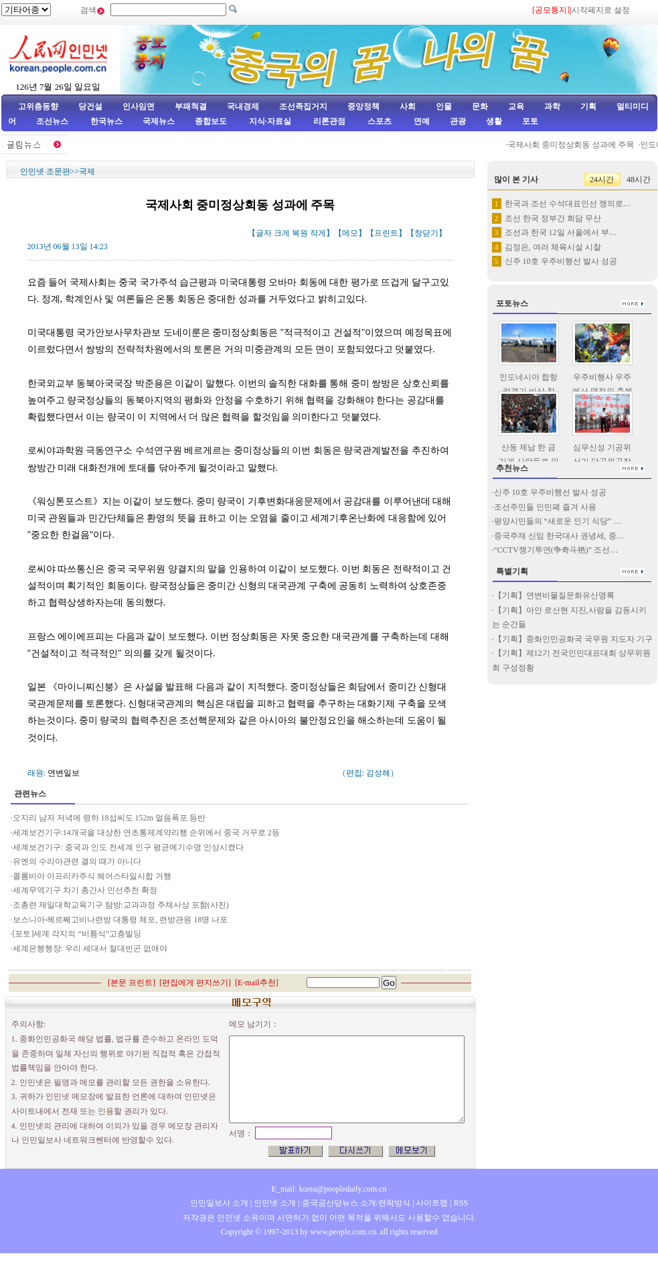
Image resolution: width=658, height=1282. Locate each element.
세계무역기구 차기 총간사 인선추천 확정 (85, 890)
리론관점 (329, 121)
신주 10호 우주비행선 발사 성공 (561, 261)
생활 (494, 121)
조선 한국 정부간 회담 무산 (553, 218)
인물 (444, 106)
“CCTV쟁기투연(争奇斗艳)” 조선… (556, 550)
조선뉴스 (53, 121)
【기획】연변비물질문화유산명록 (554, 595)
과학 (552, 106)
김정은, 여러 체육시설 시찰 (553, 247)
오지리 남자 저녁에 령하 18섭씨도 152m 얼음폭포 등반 (109, 818)
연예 (421, 121)
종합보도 (211, 121)
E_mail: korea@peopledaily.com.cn (329, 1189)
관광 (458, 121)
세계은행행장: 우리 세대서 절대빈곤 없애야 (90, 948)
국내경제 (243, 106)
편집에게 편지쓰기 (195, 982)
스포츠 (378, 121)
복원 (300, 233)
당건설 (90, 106)
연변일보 (64, 773)
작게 (318, 233)
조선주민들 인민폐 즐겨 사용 (545, 507)
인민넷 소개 (274, 1203)
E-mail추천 (257, 982)
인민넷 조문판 (45, 171)
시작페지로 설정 (601, 10)
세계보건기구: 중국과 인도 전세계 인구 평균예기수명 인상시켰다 (128, 847)
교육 (516, 106)
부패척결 (191, 106)
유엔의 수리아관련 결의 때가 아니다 (77, 861)
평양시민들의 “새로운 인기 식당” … (558, 521)
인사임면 (138, 106)
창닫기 (426, 233)
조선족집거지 (303, 106)
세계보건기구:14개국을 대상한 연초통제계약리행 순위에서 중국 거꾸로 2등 (146, 832)
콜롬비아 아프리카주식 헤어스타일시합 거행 (92, 876)
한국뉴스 (106, 121)
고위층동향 (38, 106)
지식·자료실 (271, 121)
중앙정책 (363, 106)
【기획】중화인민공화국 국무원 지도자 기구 (573, 639)
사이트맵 (432, 1203)
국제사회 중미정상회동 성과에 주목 (582, 144)
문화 (480, 106)
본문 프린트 (131, 982)
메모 (350, 233)
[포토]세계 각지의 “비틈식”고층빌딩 (77, 933)
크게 (282, 233)
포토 (530, 121)
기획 (588, 106)
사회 (408, 106)
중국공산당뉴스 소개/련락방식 (356, 1203)
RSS (461, 1203)
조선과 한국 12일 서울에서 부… (561, 232)
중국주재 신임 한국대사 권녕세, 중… (559, 536)
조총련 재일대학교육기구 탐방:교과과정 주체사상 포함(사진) (121, 905)
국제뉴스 (159, 121)
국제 (87, 171)
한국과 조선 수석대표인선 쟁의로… (568, 203)
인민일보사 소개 (219, 1203)
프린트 (386, 233)
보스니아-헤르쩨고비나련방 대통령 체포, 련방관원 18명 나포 (120, 919)
